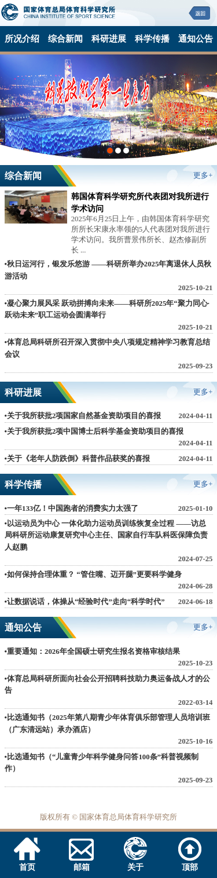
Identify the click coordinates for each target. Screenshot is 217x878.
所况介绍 (22, 38)
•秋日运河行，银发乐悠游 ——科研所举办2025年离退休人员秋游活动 (108, 270)
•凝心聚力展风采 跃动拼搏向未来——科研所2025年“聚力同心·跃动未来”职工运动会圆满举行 (107, 309)
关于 (135, 862)
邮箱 (81, 862)
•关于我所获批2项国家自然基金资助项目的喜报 (83, 416)
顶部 (190, 862)
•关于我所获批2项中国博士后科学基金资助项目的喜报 (94, 431)
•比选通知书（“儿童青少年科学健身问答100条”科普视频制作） (101, 763)
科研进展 (108, 38)
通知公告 (195, 38)
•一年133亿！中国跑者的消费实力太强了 (72, 508)
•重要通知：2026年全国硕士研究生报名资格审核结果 (92, 651)
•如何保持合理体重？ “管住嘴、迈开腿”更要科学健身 (93, 574)
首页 (27, 862)
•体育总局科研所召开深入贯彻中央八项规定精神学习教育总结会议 (107, 348)
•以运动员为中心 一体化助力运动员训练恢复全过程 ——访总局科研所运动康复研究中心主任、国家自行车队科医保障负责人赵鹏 (106, 535)
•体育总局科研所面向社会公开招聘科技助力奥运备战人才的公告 (107, 684)
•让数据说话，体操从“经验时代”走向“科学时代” (85, 602)
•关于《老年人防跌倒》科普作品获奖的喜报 (77, 459)
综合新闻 (65, 38)
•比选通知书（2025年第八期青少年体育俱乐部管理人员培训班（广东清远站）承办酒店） (107, 723)
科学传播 (152, 38)
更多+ (202, 175)
